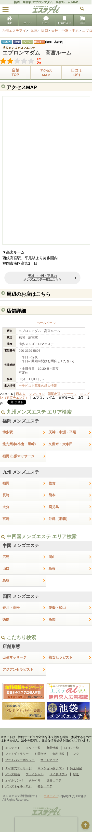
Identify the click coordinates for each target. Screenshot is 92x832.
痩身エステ (54, 780)
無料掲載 (58, 754)
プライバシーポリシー (20, 760)
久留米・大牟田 (61, 444)
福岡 (5, 483)
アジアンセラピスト (17, 669)
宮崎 (5, 519)
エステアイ (12, 748)
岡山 (52, 557)
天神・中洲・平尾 (62, 432)
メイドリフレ (58, 774)
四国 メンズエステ (20, 596)
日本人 (21, 394)
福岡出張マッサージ (62, 394)
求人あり (39, 41)
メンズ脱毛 (12, 774)
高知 (52, 619)
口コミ (46, 21)
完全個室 (76, 768)
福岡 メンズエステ (20, 421)
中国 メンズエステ (20, 545)
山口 (5, 569)
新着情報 (52, 748)
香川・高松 (11, 608)
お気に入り (64, 21)
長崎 (5, 495)
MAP (46, 72)
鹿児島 (54, 507)
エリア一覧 (33, 748)
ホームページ (46, 323)
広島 (5, 557)
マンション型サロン (51, 768)
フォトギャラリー (17, 754)
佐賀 (52, 483)
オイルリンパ (14, 780)
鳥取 (5, 580)
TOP (9, 21)
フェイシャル (34, 774)
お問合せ (40, 754)
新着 (83, 21)
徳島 (5, 619)
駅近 (76, 774)
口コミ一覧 (71, 748)
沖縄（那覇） (59, 519)
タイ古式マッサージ (18, 768)
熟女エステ (45, 786)
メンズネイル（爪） (18, 786)
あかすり (34, 780)
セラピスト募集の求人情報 (38, 386)
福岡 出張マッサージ (18, 456)
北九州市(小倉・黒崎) (19, 444)
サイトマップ (49, 760)
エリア (28, 21)
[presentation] (46, 824)
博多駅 (7, 432)
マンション (37, 394)
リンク (74, 754)
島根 (52, 569)
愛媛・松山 (57, 608)
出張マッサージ (14, 657)
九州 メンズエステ (20, 472)
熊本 (52, 495)
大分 (5, 507)
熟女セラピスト (61, 657)
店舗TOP (15, 72)
